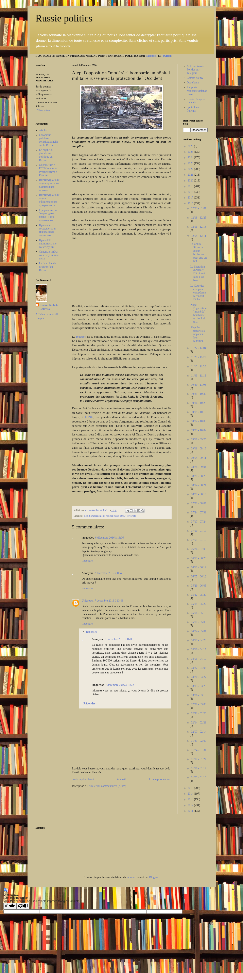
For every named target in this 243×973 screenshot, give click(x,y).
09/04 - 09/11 (198, 457)
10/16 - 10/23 (198, 402)
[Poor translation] (22, 906)
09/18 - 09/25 (198, 439)
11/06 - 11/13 (198, 375)
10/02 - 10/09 (198, 421)
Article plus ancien (159, 779)
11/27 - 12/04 (198, 348)
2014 (191, 793)
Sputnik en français (193, 109)
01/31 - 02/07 (198, 740)
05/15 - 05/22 (198, 603)
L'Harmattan (43, 110)
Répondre (87, 560)
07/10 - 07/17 (198, 530)
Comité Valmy (195, 77)
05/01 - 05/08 (198, 622)
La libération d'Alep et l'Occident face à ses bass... (197, 273)
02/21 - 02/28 (198, 713)
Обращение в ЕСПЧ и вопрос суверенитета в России (48, 170)
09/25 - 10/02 (198, 430)
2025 (191, 151)
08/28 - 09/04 (198, 466)
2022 (191, 169)
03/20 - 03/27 (198, 677)
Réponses (91, 632)
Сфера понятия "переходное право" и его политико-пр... (48, 215)
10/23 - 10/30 (198, 393)
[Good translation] (9, 906)
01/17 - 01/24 (198, 759)
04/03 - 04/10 (198, 658)
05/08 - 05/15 (198, 613)
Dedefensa (193, 82)
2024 (191, 157)
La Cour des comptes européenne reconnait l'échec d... (198, 292)
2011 (191, 810)
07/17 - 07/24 (198, 521)
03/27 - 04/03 (198, 667)
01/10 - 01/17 (198, 768)
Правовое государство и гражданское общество (47, 230)
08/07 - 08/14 (198, 494)
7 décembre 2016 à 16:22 (119, 684)
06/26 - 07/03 (198, 549)
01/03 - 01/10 (198, 777)
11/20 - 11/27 (198, 357)
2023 (191, 163)
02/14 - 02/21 (198, 722)
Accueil (121, 779)
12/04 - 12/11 (198, 235)
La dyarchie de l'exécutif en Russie (47, 267)
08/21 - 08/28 (198, 476)
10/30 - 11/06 (198, 384)
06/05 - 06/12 (198, 576)
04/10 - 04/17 (198, 649)
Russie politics (64, 18)
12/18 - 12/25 (198, 217)
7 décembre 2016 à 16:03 (119, 639)
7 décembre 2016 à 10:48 (108, 573)
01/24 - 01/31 (198, 750)
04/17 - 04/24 (198, 640)
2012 (191, 805)
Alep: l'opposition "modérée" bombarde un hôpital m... (198, 313)
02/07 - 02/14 (198, 731)
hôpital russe (112, 515)
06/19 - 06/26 (198, 558)
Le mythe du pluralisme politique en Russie (46, 155)
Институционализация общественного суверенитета (49, 200)
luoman (131, 877)
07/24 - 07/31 (198, 512)
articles (43, 130)
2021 (191, 174)
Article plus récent (83, 779)
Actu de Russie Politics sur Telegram (195, 70)
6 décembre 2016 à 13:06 (109, 537)
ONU (122, 515)
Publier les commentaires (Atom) (107, 785)
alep (86, 515)
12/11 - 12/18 (198, 226)
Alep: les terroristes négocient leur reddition (197, 334)
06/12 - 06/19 (198, 567)
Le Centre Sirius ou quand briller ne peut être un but (198, 252)
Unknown (87, 600)
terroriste (131, 515)
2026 (191, 146)
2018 (191, 191)
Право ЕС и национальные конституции (47, 244)
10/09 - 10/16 (198, 412)
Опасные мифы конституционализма (48, 255)
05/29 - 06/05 (198, 585)
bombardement (97, 515)
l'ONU (89, 417)
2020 (191, 180)
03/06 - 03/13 (198, 695)
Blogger (153, 877)
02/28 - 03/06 (198, 704)
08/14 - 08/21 (198, 485)
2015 (191, 787)
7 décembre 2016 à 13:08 (109, 600)
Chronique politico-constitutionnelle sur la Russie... (48, 140)
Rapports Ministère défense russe (197, 91)
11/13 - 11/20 (198, 366)
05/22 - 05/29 (198, 594)
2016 (191, 203)
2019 (191, 186)
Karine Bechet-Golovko (49, 307)
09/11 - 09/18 (198, 448)
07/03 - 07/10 (198, 539)
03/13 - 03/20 (198, 686)
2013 (191, 799)
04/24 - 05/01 (198, 631)
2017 (191, 197)
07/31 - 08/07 (198, 503)
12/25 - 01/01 (198, 208)
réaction (81, 336)
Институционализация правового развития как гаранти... (49, 185)
